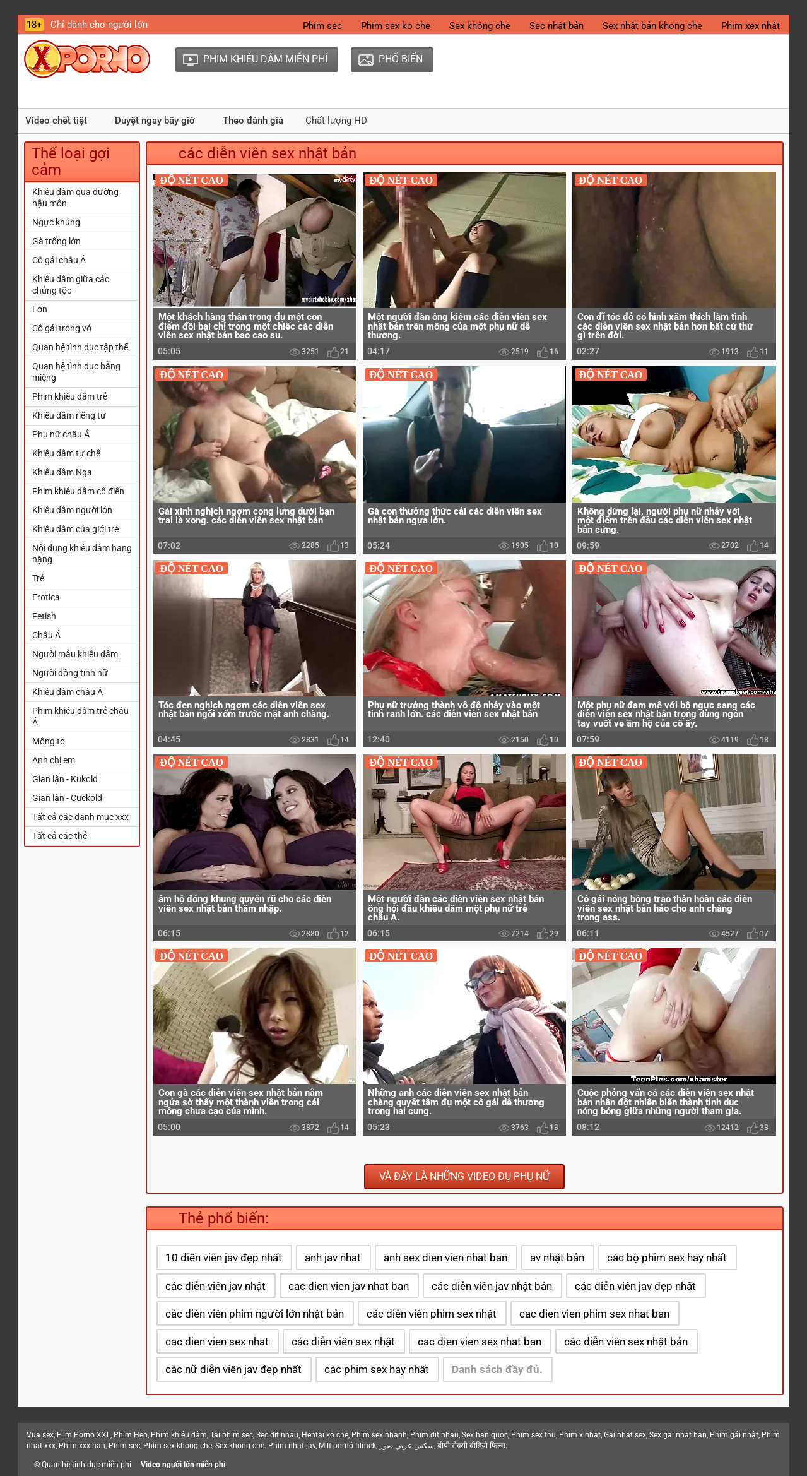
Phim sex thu (533, 1435)
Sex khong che (239, 1445)
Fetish (44, 616)
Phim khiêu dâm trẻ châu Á (80, 716)
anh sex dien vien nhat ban (445, 1257)
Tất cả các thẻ (59, 836)
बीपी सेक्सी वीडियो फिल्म (471, 1445)
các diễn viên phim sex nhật (432, 1313)
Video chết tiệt (56, 120)
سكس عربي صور (406, 1445)
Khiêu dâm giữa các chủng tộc (70, 284)
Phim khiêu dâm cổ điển (78, 491)
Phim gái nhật (734, 1435)
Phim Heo (131, 1435)
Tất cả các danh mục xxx (80, 817)
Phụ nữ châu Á (61, 434)
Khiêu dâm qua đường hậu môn (75, 197)
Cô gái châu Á (59, 260)
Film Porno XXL (83, 1435)
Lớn (39, 309)
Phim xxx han (82, 1445)
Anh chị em (53, 760)
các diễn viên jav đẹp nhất (635, 1286)
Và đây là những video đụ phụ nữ (464, 1176)
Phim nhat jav (291, 1445)
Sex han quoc (485, 1435)
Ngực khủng (56, 222)
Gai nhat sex (625, 1435)
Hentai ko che (325, 1435)
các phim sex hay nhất (376, 1369)
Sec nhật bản (556, 26)
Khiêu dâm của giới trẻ (75, 529)
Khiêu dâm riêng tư (69, 415)
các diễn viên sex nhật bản (626, 1341)
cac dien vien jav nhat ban (348, 1286)
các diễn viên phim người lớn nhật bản (254, 1313)
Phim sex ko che (395, 26)
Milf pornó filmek (347, 1445)
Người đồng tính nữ (70, 673)
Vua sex (40, 1435)
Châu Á (46, 635)
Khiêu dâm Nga (62, 472)
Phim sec (322, 26)
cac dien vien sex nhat (217, 1341)
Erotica (46, 597)
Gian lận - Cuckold (67, 798)
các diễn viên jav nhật (215, 1286)
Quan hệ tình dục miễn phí (86, 1464)
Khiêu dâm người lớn (72, 510)
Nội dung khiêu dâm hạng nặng (82, 553)
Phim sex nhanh (379, 1435)
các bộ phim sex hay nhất (667, 1257)
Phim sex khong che (177, 1445)
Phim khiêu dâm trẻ (69, 396)
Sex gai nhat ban (678, 1435)
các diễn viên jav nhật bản (492, 1286)
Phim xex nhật (750, 26)
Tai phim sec (231, 1435)
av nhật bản (557, 1257)
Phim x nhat (580, 1435)
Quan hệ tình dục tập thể (80, 347)
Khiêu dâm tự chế (66, 453)
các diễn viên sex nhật (343, 1341)
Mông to (48, 741)
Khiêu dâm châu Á (67, 692)
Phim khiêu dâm (179, 1435)
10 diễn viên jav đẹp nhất (223, 1257)
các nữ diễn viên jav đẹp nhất (233, 1369)
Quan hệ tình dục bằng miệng (76, 372)
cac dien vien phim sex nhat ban (594, 1313)
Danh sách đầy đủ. (497, 1369)
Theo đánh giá (253, 120)
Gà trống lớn (56, 241)
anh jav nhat (333, 1257)
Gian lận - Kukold (65, 779)
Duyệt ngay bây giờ (155, 120)
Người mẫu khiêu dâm (75, 654)
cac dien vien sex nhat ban (479, 1341)
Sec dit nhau (277, 1435)
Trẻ (38, 578)
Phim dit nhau (434, 1435)
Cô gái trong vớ (61, 328)
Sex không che (479, 26)
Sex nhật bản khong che (652, 26)
